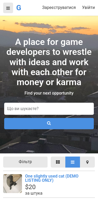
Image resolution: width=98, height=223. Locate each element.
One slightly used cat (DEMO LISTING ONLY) (51, 178)
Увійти (88, 7)
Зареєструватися (59, 7)
